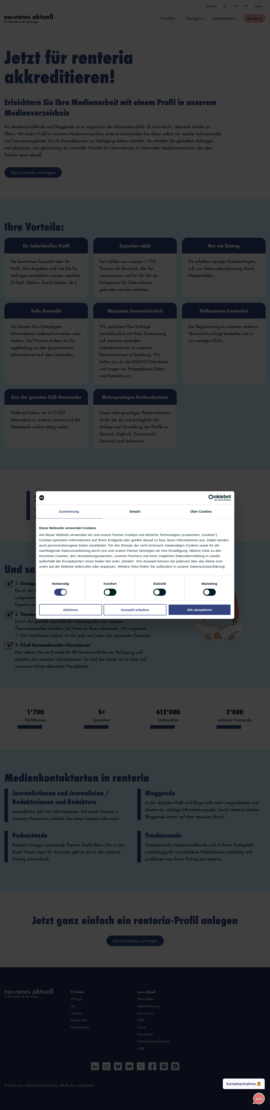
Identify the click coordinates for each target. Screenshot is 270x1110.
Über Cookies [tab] (201, 511)
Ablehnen (70, 610)
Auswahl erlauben (135, 610)
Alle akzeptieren (199, 610)
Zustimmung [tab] (69, 511)
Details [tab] (135, 511)
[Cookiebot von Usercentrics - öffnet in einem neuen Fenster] (211, 497)
